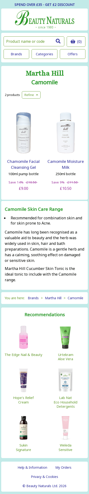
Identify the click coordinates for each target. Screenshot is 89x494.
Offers (73, 54)
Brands (16, 54)
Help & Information (32, 467)
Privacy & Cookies (44, 476)
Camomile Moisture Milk (65, 164)
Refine (31, 95)
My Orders (63, 467)
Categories (44, 54)
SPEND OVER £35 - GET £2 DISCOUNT (44, 4)
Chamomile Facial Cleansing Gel (23, 164)
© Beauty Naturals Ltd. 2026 (44, 486)
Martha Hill (45, 73)
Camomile (44, 82)
